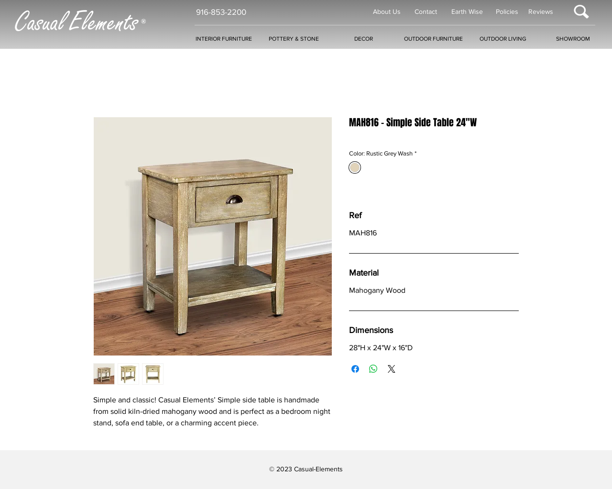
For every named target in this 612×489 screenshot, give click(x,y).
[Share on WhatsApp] (373, 369)
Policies (507, 11)
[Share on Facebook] (355, 369)
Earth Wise (467, 11)
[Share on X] (391, 369)
